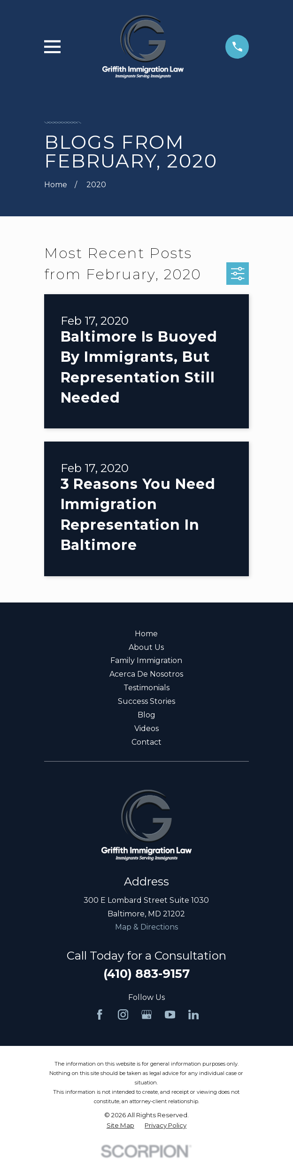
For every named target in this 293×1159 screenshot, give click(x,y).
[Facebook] (99, 1014)
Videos (146, 728)
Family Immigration (146, 660)
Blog (146, 714)
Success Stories (146, 701)
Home (146, 633)
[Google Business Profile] (146, 1014)
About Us (146, 647)
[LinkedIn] (193, 1014)
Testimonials (146, 687)
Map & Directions (146, 927)
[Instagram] (123, 1014)
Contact (146, 742)
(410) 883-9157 (146, 973)
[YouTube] (170, 1014)
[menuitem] (120, 1125)
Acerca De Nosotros (146, 674)
